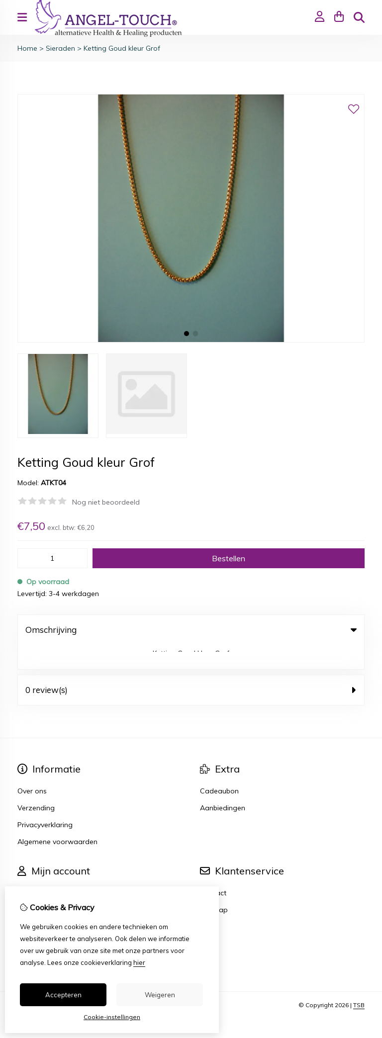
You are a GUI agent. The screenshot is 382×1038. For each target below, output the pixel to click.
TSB (359, 980)
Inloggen (31, 868)
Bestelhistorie (39, 885)
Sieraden (60, 48)
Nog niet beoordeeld (106, 502)
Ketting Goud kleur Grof (122, 48)
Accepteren (63, 995)
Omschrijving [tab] (191, 629)
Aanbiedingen (222, 783)
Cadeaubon (219, 766)
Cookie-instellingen (112, 1017)
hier (139, 962)
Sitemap (214, 885)
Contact (213, 868)
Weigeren (160, 995)
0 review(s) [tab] (191, 665)
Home (27, 48)
